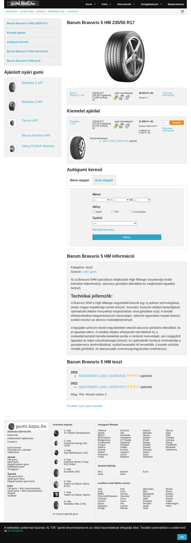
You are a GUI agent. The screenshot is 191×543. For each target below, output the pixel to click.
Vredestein (171, 444)
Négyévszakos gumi (18, 464)
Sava (145, 454)
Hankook (125, 442)
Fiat (122, 489)
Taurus (169, 430)
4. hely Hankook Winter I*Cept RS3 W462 (76, 462)
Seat (145, 508)
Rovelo (147, 447)
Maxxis (147, 430)
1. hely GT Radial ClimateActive (77, 431)
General (124, 430)
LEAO (123, 454)
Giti (122, 432)
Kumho (124, 449)
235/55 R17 (98, 121)
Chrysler (102, 498)
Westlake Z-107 (32, 82)
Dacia (101, 503)
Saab (146, 505)
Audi (100, 491)
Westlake (170, 447)
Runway (147, 449)
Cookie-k (12, 441)
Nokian (147, 437)
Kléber (123, 447)
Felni (104, 4)
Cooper (102, 444)
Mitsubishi (148, 493)
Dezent (124, 471)
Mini (145, 491)
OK (182, 537)
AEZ (100, 471)
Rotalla (147, 444)
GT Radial (125, 440)
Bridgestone (104, 440)
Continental (104, 442)
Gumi (89, 4)
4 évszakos (138, 211)
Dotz (122, 474)
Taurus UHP (30, 120)
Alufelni (11, 493)
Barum (101, 435)
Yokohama (171, 449)
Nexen (146, 435)
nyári (117, 93)
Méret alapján (79, 180)
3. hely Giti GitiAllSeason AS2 (76, 451)
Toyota (169, 498)
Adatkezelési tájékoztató (20, 438)
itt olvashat (15, 530)
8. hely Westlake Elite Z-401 (75, 502)
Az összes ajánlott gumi (65, 514)
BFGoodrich (104, 437)
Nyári (97, 211)
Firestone (103, 454)
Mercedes (148, 489)
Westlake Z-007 (32, 101)
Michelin (147, 432)
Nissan (146, 496)
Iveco (123, 501)
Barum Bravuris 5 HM (77, 94)
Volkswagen (172, 503)
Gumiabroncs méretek (19, 449)
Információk (124, 4)
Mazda (124, 508)
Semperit (148, 456)
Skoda (169, 489)
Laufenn (124, 452)
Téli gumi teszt (15, 476)
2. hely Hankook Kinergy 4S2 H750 (75, 443)
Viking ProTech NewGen (38, 146)
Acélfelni (11, 495)
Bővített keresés (103, 229)
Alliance (102, 430)
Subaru (169, 493)
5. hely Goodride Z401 (72, 470)
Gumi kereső (14, 447)
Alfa (100, 489)
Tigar (168, 432)
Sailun (146, 452)
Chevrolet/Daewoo (108, 496)
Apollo (101, 432)
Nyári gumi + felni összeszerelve (24, 490)
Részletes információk (168, 94)
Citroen (101, 501)
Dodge (101, 508)
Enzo (145, 471)
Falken (101, 452)
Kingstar (124, 444)
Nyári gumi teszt (16, 478)
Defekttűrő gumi (15, 466)
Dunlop (101, 449)
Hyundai (124, 496)
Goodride (125, 435)
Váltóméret (13, 452)
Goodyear (125, 437)
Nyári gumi (13, 461)
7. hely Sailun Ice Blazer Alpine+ (77, 493)
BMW (101, 493)
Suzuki (169, 496)
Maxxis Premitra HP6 (36, 135)
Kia (122, 503)
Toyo (168, 435)
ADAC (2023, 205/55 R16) (115, 141)
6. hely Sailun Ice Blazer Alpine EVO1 (76, 484)
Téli (114, 211)
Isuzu (123, 498)
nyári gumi (90, 271)
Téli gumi (12, 459)
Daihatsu (102, 505)
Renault (147, 503)
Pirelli (146, 440)
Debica (101, 447)
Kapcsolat (12, 435)
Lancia (124, 505)
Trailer (169, 501)
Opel (145, 498)
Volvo (168, 505)
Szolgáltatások (149, 4)
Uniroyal (170, 440)
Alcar (100, 474)
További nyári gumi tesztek (84, 406)
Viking (169, 442)
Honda (124, 493)
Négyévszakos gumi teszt (21, 481)
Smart (169, 491)
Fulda (101, 456)
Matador (124, 456)
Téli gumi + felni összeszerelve (23, 488)
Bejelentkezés (176, 4)
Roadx (146, 442)
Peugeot (147, 501)
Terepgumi (13, 469)
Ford (122, 491)
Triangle (170, 437)
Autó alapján (104, 180)
